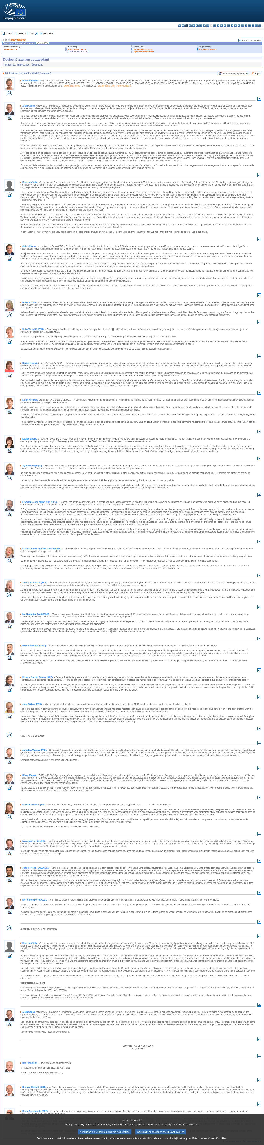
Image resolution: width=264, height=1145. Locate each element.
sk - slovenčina (249, 25)
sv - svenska (259, 25)
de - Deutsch (193, 25)
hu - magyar (228, 25)
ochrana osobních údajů (165, 1142)
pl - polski (239, 25)
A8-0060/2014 (10, 49)
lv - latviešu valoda (221, 25)
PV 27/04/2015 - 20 (77, 49)
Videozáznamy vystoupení (235, 73)
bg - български (179, 25)
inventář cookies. (218, 1142)
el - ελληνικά (200, 25)
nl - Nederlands (235, 25)
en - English (204, 25)
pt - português (242, 25)
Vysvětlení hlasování (144, 51)
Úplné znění (48, 34)
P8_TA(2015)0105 (207, 49)
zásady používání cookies (193, 1142)
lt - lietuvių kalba (225, 25)
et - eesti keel (197, 25)
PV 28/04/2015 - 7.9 (143, 49)
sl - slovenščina (253, 25)
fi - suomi (256, 25)
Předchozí (22, 34)
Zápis (257, 73)
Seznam (9, 34)
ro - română (246, 25)
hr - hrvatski (214, 25)
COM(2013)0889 (72, 86)
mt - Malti (232, 25)
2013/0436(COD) (18, 40)
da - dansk (190, 25)
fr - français (207, 25)
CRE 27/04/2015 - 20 (78, 51)
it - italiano (218, 25)
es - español (183, 25)
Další (32, 34)
